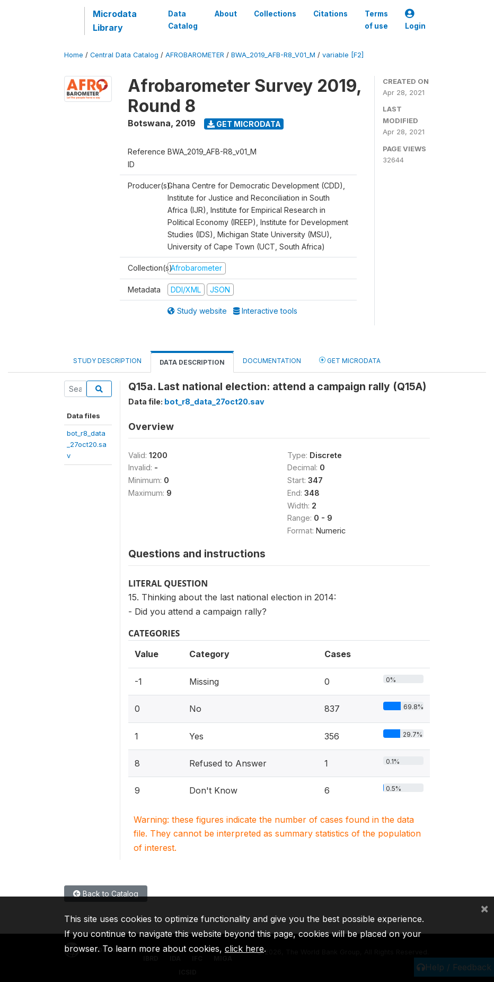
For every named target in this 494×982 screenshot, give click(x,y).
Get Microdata (244, 123)
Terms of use (376, 20)
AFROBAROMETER (194, 55)
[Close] (484, 908)
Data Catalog (183, 20)
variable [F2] (343, 55)
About (226, 14)
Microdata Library (115, 20)
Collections (275, 14)
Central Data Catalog (124, 55)
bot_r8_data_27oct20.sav (87, 444)
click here (244, 948)
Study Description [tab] (107, 361)
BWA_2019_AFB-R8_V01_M (273, 55)
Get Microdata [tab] (350, 360)
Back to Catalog (105, 893)
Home (73, 55)
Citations (330, 14)
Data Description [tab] (192, 362)
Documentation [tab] (272, 361)
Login (415, 20)
